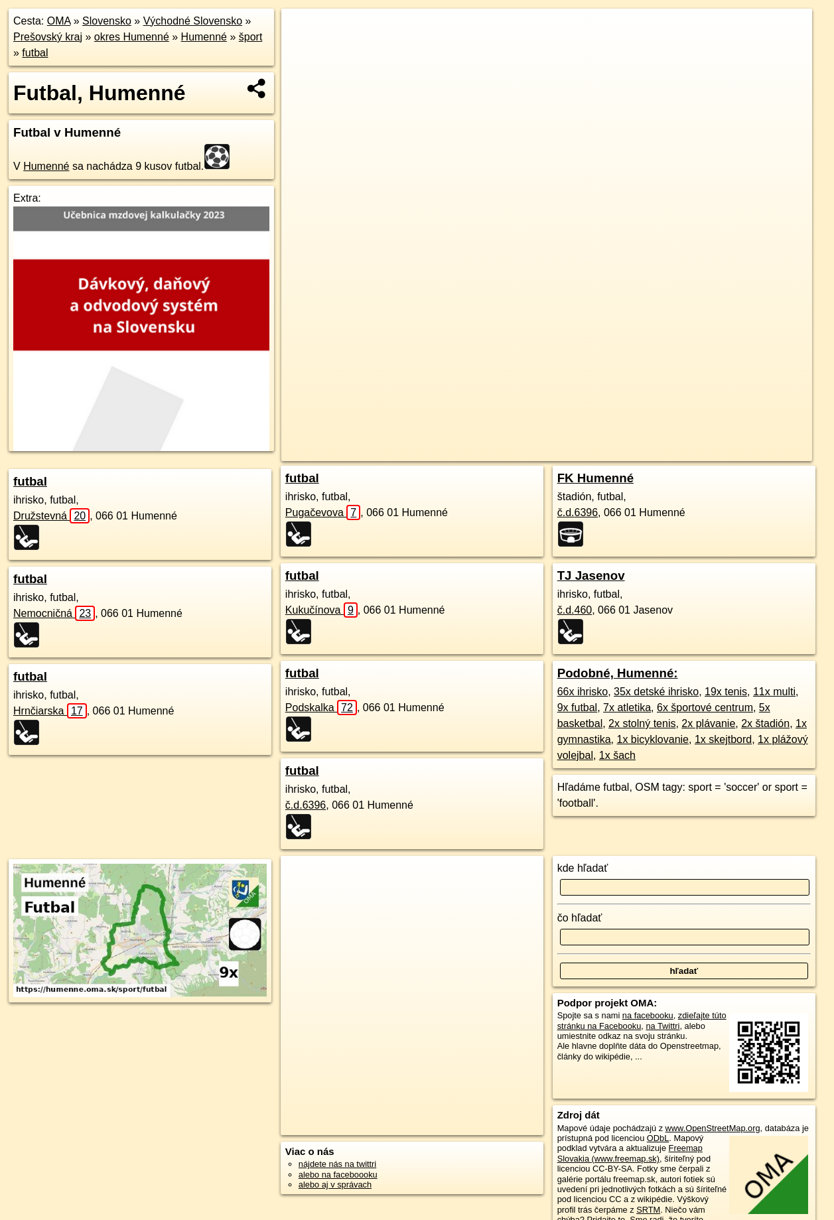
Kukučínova (321, 610)
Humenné (204, 36)
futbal (35, 52)
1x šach (617, 755)
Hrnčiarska (50, 710)
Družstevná (51, 515)
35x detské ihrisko (656, 691)
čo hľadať (579, 917)
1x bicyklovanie (653, 739)
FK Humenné (595, 478)
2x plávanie (708, 723)
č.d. (305, 805)
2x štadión (765, 723)
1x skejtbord (723, 739)
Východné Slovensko (192, 21)
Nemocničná (54, 613)
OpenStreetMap (571, 451)
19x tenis (726, 691)
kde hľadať (582, 868)
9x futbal (577, 707)
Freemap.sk (639, 451)
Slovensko (106, 21)
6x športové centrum (705, 707)
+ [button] (304, 31)
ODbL (658, 1138)
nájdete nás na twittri (337, 1164)
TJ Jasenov (591, 575)
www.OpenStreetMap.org (712, 1128)
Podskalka (321, 707)
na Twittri (662, 1026)
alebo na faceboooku (338, 1175)
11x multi (774, 691)
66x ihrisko (582, 691)
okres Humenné (131, 36)
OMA (59, 21)
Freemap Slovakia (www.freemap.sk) (630, 1153)
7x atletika (627, 707)
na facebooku (647, 1015)
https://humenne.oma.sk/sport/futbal (747, 451)
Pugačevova (322, 512)
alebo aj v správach (335, 1184)
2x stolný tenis (641, 723)
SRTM (648, 1210)
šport (251, 36)
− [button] (304, 52)
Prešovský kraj (47, 36)
